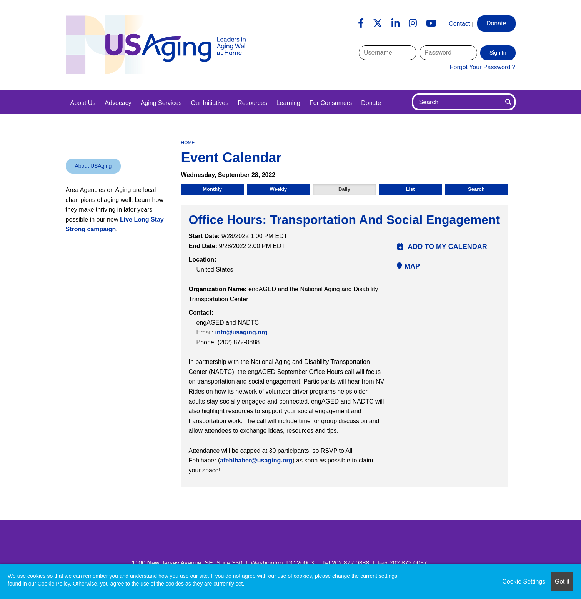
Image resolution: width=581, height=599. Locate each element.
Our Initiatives (209, 103)
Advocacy (118, 103)
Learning (288, 103)
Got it (562, 581)
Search (476, 189)
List (410, 189)
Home (188, 142)
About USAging (93, 166)
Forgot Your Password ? (483, 67)
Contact (459, 23)
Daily (344, 189)
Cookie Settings (523, 581)
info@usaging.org (241, 332)
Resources (252, 103)
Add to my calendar (442, 246)
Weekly (278, 189)
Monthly (212, 189)
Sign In (497, 53)
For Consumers (331, 103)
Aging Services (161, 103)
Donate (371, 103)
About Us (83, 103)
